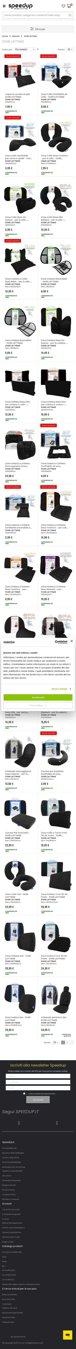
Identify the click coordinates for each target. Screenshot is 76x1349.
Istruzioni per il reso (11, 1237)
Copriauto (7, 1304)
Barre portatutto (9, 1294)
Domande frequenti (11, 1214)
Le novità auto (8, 1270)
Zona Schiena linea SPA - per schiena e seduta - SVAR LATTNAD (54, 404)
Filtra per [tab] (40, 29)
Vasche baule (8, 1317)
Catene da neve (9, 1308)
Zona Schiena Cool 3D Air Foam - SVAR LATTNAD (54, 895)
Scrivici (5, 1219)
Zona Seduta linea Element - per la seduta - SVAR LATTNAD (54, 712)
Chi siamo (6, 1175)
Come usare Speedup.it (13, 1227)
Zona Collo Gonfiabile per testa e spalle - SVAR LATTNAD (18, 158)
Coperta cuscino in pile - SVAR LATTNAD (18, 95)
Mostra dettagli (59, 689)
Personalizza (38, 705)
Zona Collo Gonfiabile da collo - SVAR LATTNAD (54, 95)
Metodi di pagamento (12, 1223)
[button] (63, 6)
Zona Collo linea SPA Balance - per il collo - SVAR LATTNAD (52, 220)
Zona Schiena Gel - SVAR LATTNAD (18, 957)
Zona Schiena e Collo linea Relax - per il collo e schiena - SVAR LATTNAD (18, 281)
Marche (16, 36)
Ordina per (7, 49)
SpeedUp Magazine (11, 1180)
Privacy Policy (8, 1189)
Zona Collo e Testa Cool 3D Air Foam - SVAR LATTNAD (54, 835)
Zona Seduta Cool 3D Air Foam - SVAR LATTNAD (54, 957)
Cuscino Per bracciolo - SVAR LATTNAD (17, 834)
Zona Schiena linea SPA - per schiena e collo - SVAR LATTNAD (18, 404)
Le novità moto (9, 1275)
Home (5, 36)
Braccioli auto (8, 1299)
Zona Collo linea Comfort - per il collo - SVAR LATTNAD (54, 158)
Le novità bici (8, 1279)
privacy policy (51, 1094)
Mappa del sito (9, 1185)
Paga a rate (7, 1241)
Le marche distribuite (12, 1252)
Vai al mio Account (11, 1209)
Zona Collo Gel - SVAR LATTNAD (16, 895)
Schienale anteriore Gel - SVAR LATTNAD (54, 1018)
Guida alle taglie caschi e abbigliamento (21, 1284)
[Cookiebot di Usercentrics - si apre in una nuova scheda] (54, 642)
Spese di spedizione (11, 1232)
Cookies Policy (9, 1194)
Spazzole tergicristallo (12, 1312)
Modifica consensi (10, 1199)
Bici (3, 1266)
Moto (4, 1261)
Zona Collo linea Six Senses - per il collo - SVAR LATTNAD (16, 220)
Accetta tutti (38, 697)
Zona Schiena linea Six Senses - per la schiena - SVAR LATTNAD (54, 343)
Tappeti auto (8, 1322)
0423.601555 (16, 1171)
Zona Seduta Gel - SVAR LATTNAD (17, 1018)
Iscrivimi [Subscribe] (38, 1099)
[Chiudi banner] (72, 642)
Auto (4, 1256)
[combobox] (38, 15)
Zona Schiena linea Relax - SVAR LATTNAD (54, 280)
